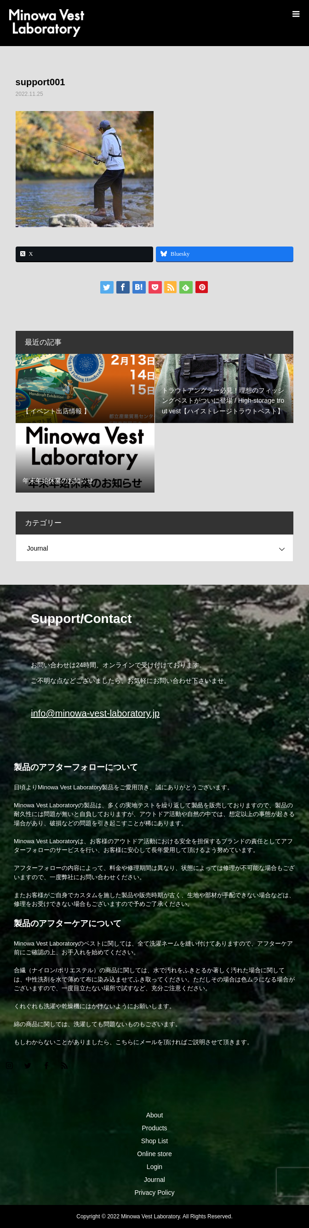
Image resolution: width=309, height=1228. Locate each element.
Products (154, 1128)
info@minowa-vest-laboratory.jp (95, 713)
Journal (37, 548)
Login (154, 1166)
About (154, 1115)
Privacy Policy (154, 1192)
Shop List (154, 1141)
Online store (154, 1153)
